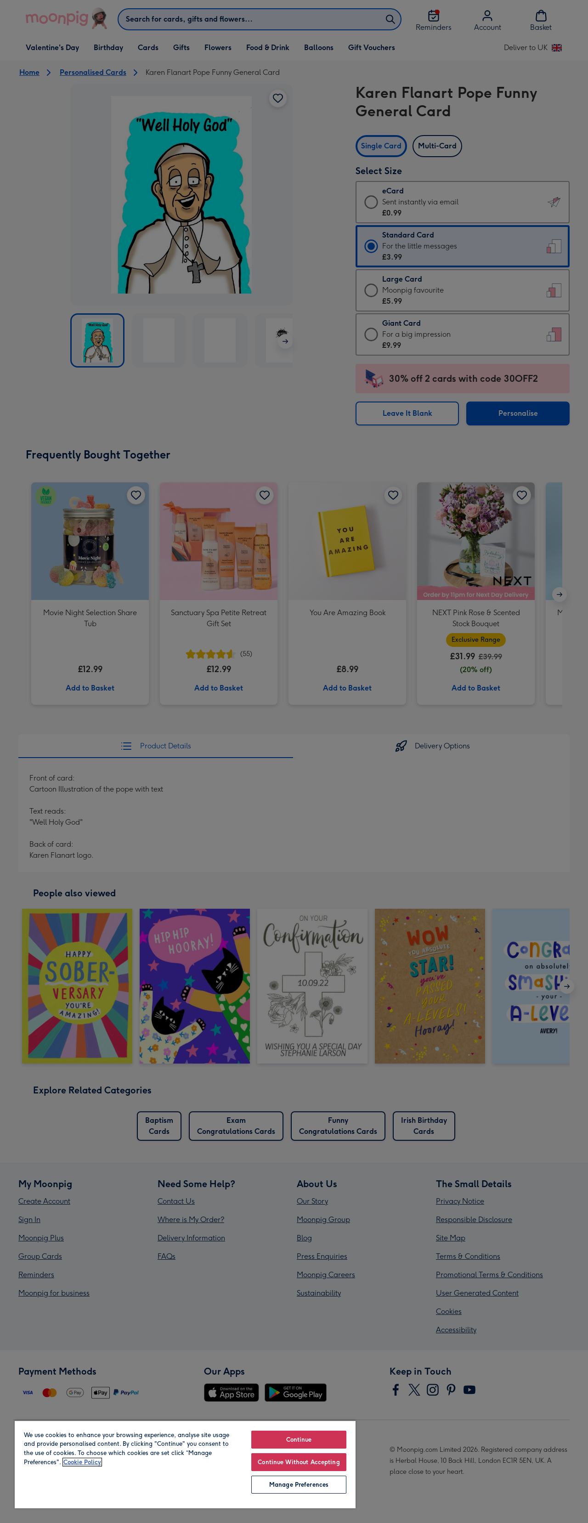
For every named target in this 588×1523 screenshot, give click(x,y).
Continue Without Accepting (298, 1462)
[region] (185, 1464)
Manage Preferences (298, 1484)
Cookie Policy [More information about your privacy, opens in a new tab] (82, 1462)
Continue (299, 1439)
